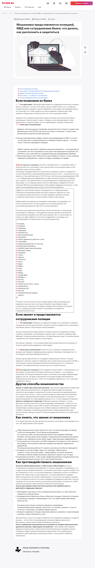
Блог (11, 13)
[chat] (66, 3)
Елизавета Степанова (39, 547)
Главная (4, 13)
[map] (54, 3)
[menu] (60, 3)
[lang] (48, 3)
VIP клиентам (29, 7)
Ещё (39, 7)
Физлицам (7, 7)
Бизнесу (18, 7)
